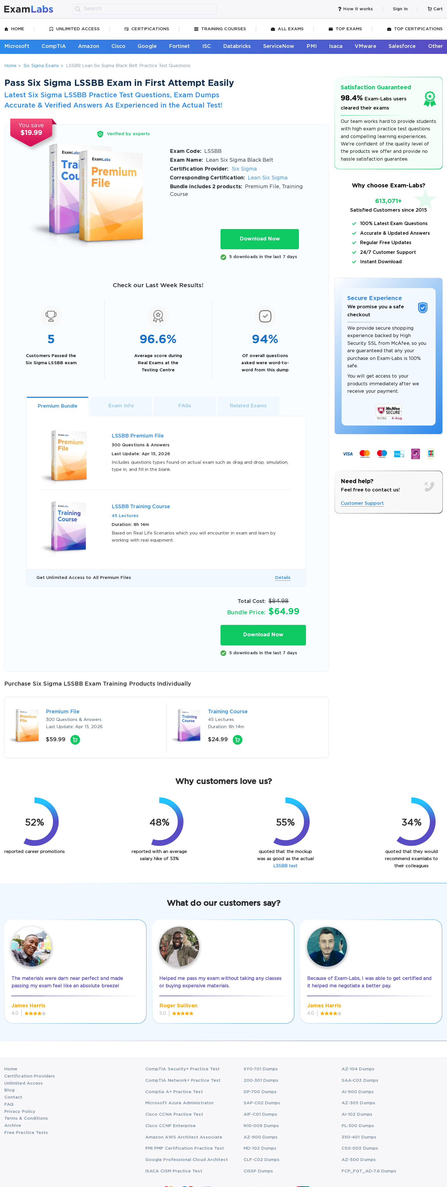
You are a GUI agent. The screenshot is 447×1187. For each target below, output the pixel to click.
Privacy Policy (19, 1111)
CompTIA (54, 46)
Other (435, 46)
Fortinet (179, 46)
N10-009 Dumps (261, 1126)
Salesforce (402, 46)
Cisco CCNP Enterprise (170, 1126)
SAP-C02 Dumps (262, 1103)
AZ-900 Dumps (261, 1137)
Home (14, 29)
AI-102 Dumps (357, 1114)
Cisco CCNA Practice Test (174, 1114)
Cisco (118, 46)
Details (283, 578)
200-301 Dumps (261, 1080)
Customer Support (362, 503)
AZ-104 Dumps (358, 1069)
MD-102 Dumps (260, 1148)
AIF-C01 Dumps (260, 1114)
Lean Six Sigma (268, 178)
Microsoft (16, 46)
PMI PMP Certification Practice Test (184, 1148)
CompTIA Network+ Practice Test (183, 1080)
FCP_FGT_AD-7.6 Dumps (369, 1171)
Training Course (228, 712)
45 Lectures (125, 516)
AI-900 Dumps (358, 1092)
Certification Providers (29, 1076)
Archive (12, 1125)
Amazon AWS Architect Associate (183, 1137)
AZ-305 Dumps (358, 1103)
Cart (435, 9)
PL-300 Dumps (358, 1126)
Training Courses (220, 29)
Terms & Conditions (26, 1118)
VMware (365, 46)
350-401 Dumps (359, 1137)
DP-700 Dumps (260, 1092)
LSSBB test (285, 866)
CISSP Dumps (258, 1171)
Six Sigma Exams (41, 66)
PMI (312, 46)
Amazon (88, 46)
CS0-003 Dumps (360, 1148)
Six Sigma (244, 169)
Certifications (146, 29)
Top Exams (345, 29)
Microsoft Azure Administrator (179, 1103)
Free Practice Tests (26, 1133)
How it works (355, 9)
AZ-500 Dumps (359, 1160)
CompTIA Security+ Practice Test (182, 1069)
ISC (206, 46)
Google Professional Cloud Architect (186, 1160)
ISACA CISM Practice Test (173, 1171)
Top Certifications (415, 29)
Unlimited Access (74, 29)
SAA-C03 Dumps (360, 1080)
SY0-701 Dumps (261, 1069)
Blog (9, 1090)
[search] (78, 9)
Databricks (237, 46)
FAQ (9, 1104)
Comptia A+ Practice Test (174, 1092)
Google (147, 46)
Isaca (335, 46)
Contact (13, 1097)
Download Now (260, 239)
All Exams (287, 29)
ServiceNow (279, 46)
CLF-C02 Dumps (262, 1160)
